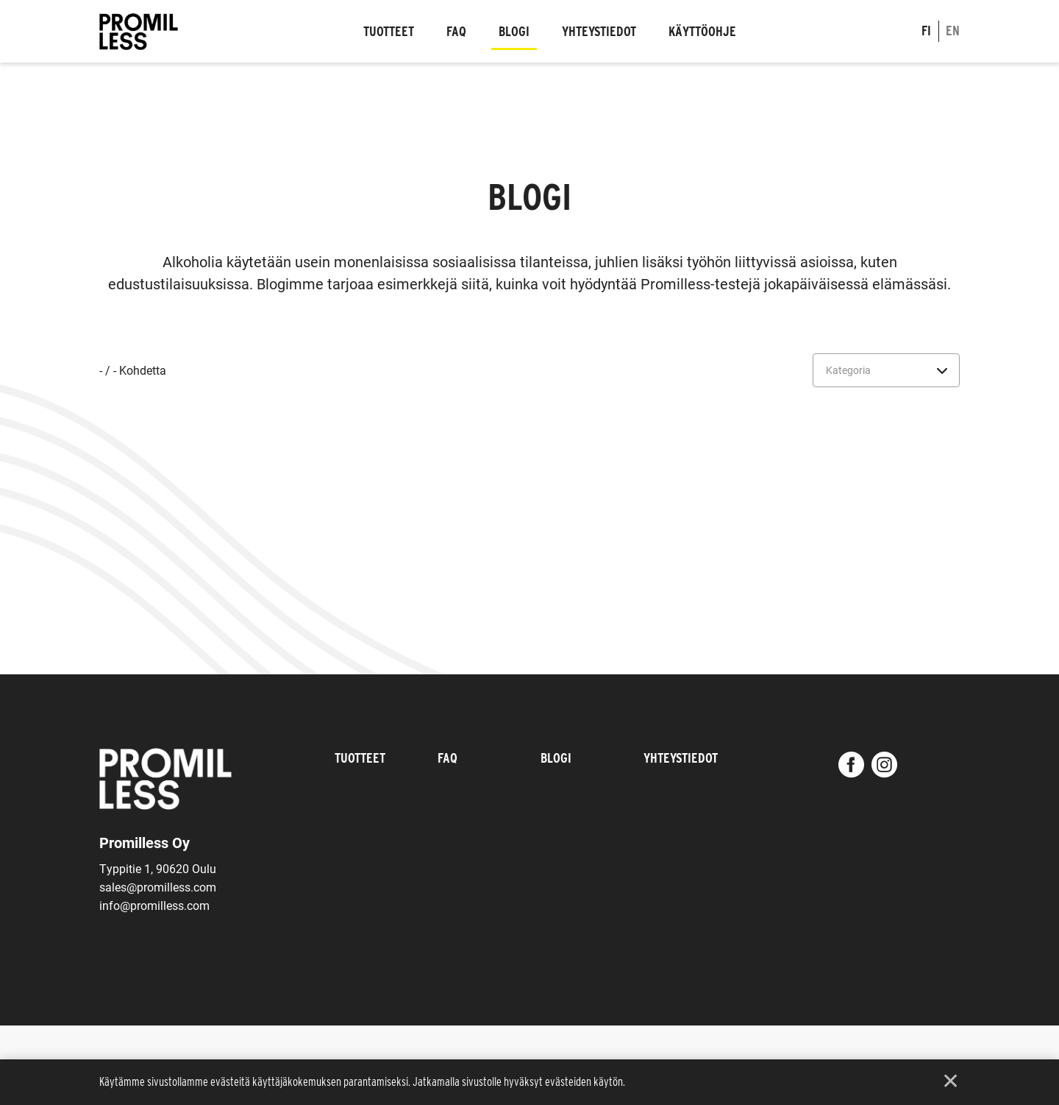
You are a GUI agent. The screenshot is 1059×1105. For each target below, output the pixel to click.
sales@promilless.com (157, 886)
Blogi (514, 31)
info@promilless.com (154, 905)
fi (926, 30)
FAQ (456, 31)
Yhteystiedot (599, 31)
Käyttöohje (702, 31)
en (953, 30)
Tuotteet (388, 31)
